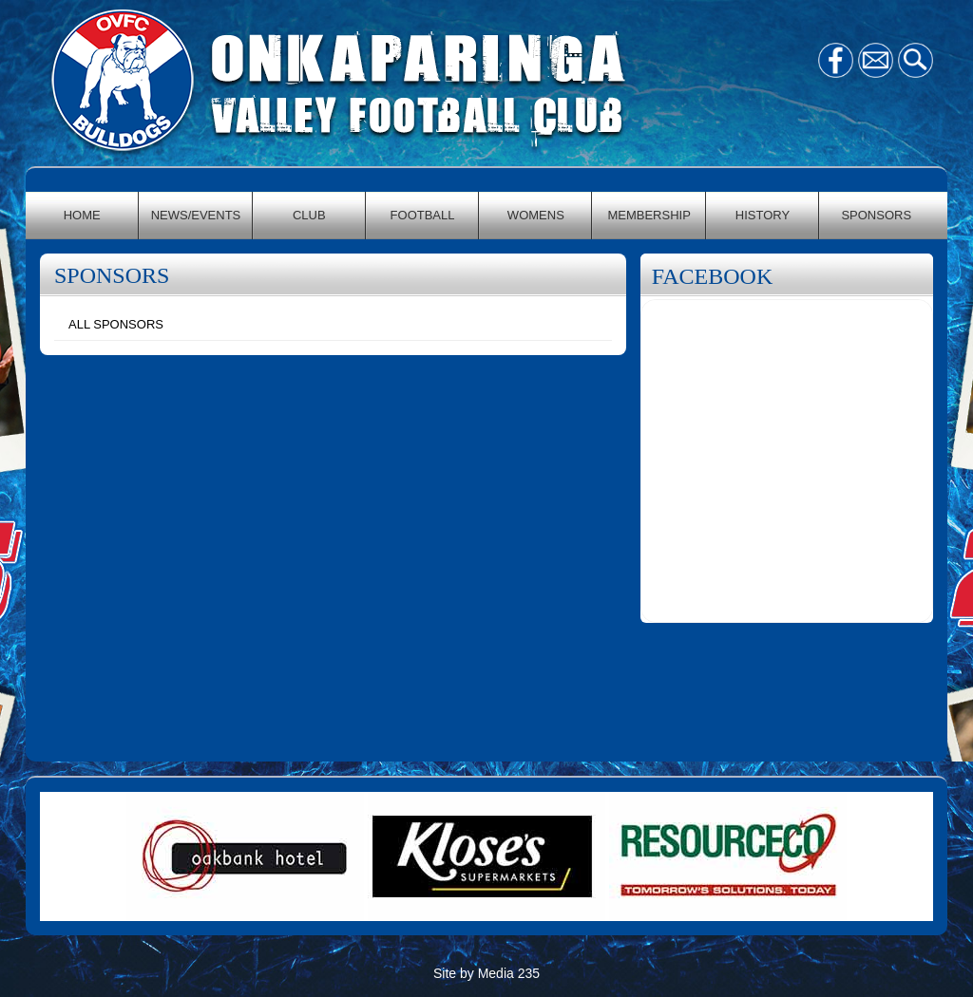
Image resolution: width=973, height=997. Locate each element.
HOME (82, 215)
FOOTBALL (423, 215)
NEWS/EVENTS (196, 215)
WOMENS (535, 215)
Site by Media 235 (486, 973)
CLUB (309, 215)
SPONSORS (876, 215)
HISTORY (762, 215)
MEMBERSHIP (648, 215)
